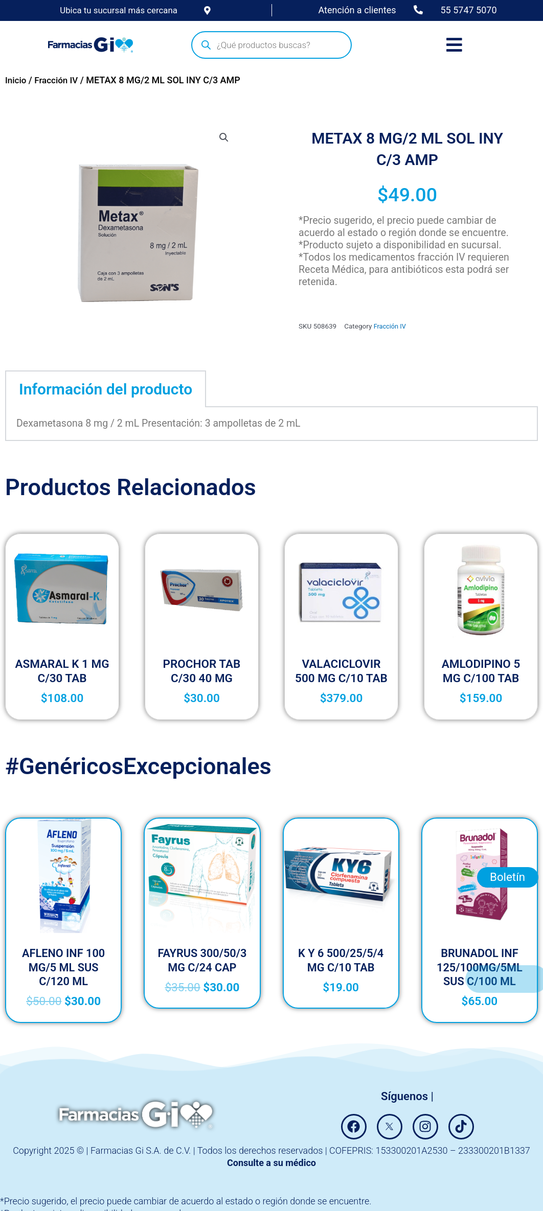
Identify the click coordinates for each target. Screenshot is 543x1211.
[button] (223, 138)
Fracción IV (59, 80)
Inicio (16, 80)
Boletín (507, 905)
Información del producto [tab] (105, 389)
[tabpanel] (271, 424)
